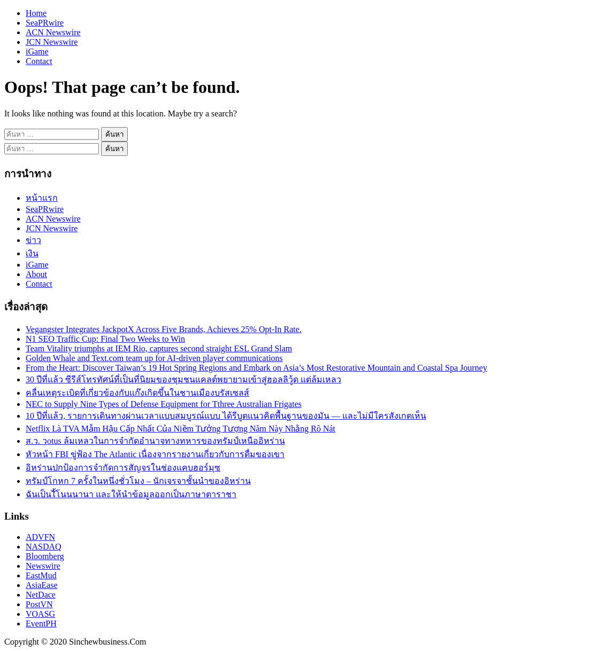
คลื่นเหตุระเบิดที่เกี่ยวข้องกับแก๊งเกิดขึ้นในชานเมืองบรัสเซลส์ (137, 392)
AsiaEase (42, 585)
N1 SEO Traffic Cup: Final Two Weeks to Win (105, 338)
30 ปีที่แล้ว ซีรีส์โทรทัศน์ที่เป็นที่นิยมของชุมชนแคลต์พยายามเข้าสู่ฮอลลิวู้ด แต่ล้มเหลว (183, 379)
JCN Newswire (52, 41)
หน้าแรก (42, 197)
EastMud (41, 575)
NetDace (41, 594)
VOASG (40, 613)
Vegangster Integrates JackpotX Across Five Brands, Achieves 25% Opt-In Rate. (164, 329)
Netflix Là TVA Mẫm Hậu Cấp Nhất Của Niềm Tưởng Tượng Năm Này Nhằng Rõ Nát (180, 428)
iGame (37, 51)
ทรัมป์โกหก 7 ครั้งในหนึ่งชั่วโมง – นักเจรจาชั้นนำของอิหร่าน (138, 480)
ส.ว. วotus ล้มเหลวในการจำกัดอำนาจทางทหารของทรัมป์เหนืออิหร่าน (155, 440)
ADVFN (40, 537)
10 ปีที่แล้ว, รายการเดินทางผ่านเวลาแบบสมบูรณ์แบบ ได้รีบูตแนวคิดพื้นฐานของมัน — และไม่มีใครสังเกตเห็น (226, 415)
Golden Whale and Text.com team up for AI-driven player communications (154, 358)
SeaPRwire (45, 22)
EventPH (41, 623)
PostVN (39, 604)
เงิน (32, 253)
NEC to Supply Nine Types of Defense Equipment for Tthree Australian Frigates (164, 404)
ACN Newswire (53, 32)
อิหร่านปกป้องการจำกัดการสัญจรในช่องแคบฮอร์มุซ (123, 467)
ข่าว (33, 240)
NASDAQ (43, 546)
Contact (39, 61)
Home (36, 13)
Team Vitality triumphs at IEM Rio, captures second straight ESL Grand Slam (159, 348)
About (36, 274)
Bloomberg (45, 556)
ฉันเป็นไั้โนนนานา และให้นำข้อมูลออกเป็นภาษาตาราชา (131, 494)
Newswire (43, 565)
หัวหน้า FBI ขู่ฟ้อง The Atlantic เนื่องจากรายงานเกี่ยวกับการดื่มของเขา (155, 454)
